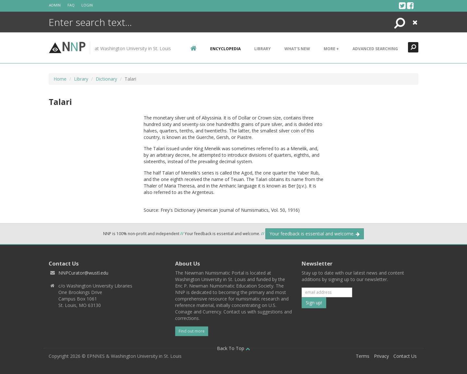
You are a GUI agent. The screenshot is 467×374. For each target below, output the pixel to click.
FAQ (71, 5)
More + (331, 48)
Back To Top (233, 348)
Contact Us (405, 356)
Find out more (192, 331)
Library (262, 48)
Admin (55, 5)
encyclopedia (225, 48)
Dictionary (106, 79)
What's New (297, 48)
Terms (362, 356)
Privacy (381, 356)
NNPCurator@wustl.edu (83, 273)
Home (60, 79)
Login (87, 5)
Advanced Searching (375, 48)
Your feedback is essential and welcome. (314, 234)
